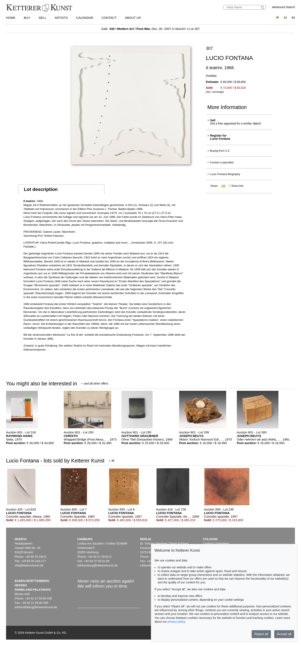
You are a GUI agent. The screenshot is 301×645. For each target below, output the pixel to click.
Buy (27, 17)
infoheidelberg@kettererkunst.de (36, 607)
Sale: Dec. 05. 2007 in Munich (143, 28)
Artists (61, 17)
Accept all (284, 634)
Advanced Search (283, 7)
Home (10, 17)
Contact (109, 17)
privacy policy (176, 621)
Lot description (41, 189)
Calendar (84, 17)
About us (133, 17)
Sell (42, 17)
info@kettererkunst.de (29, 565)
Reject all (261, 634)
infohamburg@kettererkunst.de (97, 565)
